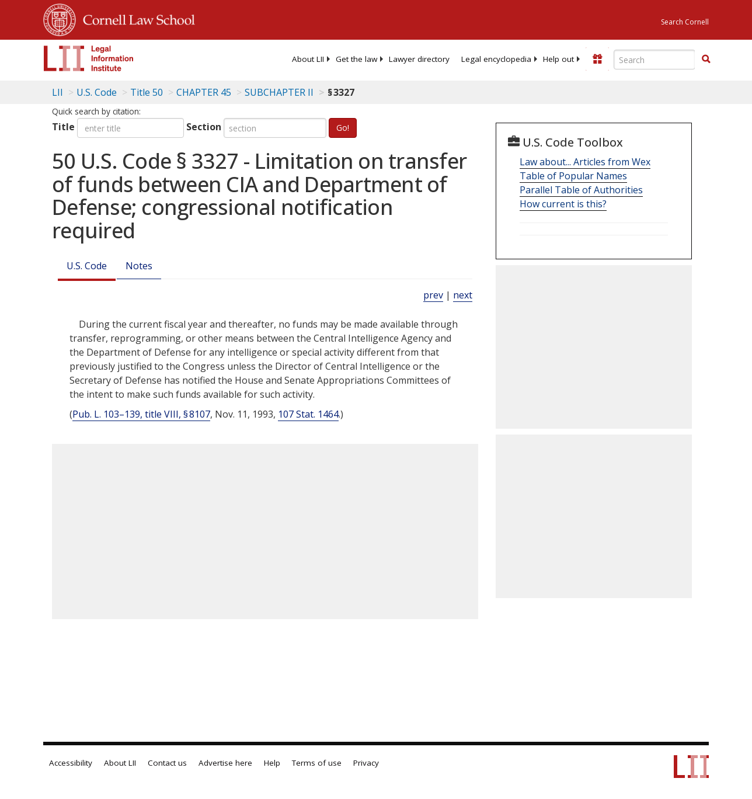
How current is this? (563, 203)
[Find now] (706, 59)
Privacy (366, 763)
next (462, 295)
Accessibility (70, 763)
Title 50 (146, 92)
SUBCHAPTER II (279, 92)
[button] (706, 59)
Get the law (356, 59)
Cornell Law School (135, 18)
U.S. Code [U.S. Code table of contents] (96, 92)
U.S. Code (87, 265)
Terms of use (317, 763)
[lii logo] (89, 58)
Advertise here (225, 763)
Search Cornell (685, 22)
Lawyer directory (419, 59)
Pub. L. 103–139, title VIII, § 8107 (141, 414)
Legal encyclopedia (496, 59)
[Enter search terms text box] (654, 60)
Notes (139, 265)
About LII (308, 59)
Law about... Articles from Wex (585, 161)
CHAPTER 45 (203, 92)
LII (57, 92)
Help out (558, 59)
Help (272, 763)
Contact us (167, 763)
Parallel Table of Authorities (581, 189)
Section (203, 126)
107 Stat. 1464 (308, 414)
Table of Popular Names (573, 175)
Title (63, 126)
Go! (342, 127)
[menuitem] (308, 59)
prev (433, 295)
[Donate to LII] (597, 59)
